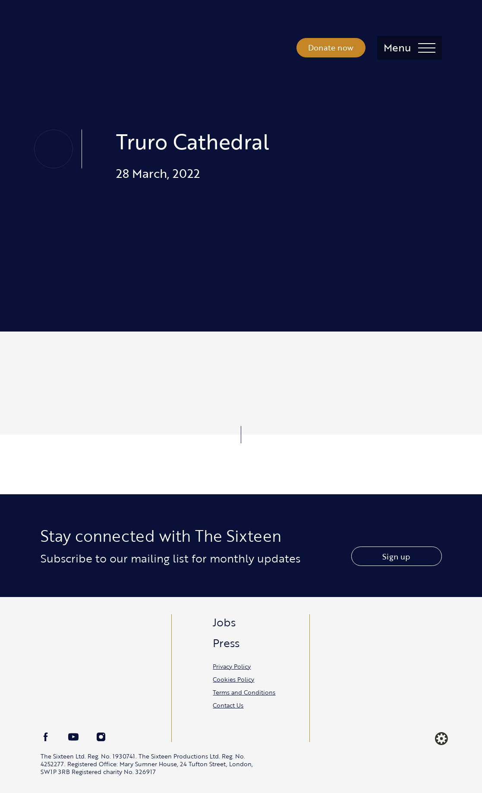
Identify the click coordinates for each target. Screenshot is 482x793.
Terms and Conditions (244, 692)
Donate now (330, 47)
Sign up (396, 556)
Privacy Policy (232, 666)
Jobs (224, 622)
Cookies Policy (233, 679)
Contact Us (228, 705)
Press (226, 643)
